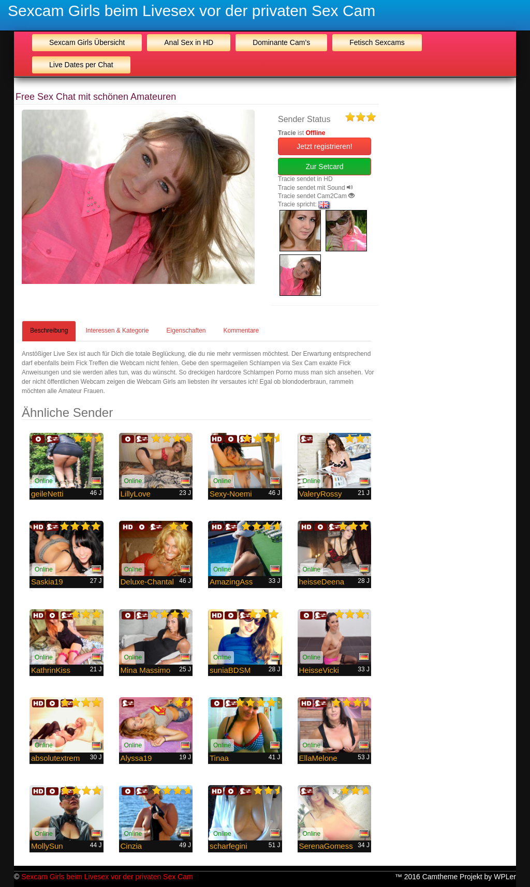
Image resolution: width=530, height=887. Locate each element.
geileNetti (47, 493)
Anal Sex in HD (188, 42)
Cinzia (131, 845)
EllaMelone (318, 758)
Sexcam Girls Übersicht (87, 42)
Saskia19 (47, 581)
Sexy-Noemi (231, 493)
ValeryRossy (320, 493)
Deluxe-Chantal (147, 581)
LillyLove (136, 493)
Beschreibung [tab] (49, 330)
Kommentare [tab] (241, 330)
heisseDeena (322, 581)
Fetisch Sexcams (377, 42)
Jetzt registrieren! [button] (324, 146)
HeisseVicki (319, 670)
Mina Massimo (146, 670)
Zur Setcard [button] (324, 166)
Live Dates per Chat (81, 65)
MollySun (47, 845)
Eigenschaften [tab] (185, 330)
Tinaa (219, 758)
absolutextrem (55, 758)
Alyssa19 (136, 758)
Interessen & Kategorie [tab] (117, 330)
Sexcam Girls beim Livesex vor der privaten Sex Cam (191, 10)
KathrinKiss (50, 670)
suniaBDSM (230, 670)
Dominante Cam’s (281, 42)
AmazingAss (231, 581)
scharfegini (228, 845)
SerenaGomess (326, 845)
